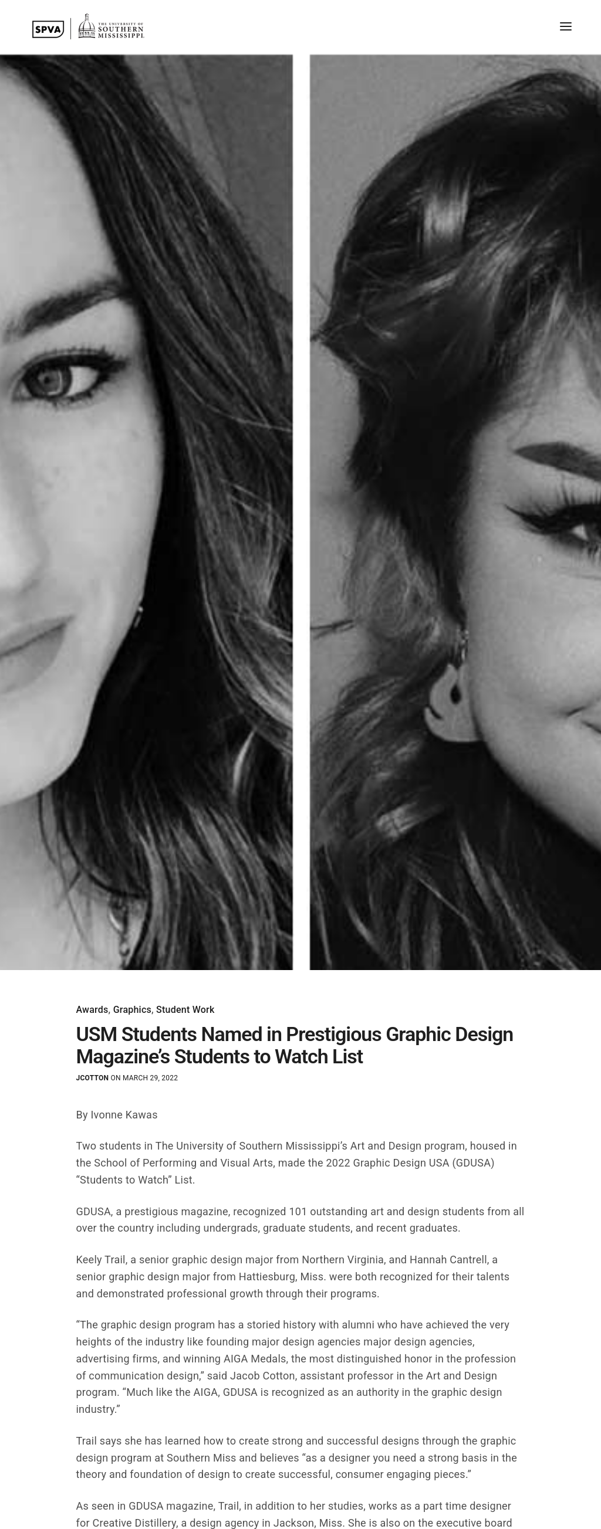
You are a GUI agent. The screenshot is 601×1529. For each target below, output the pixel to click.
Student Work (185, 1010)
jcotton (92, 1078)
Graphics (132, 1010)
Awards (92, 1010)
